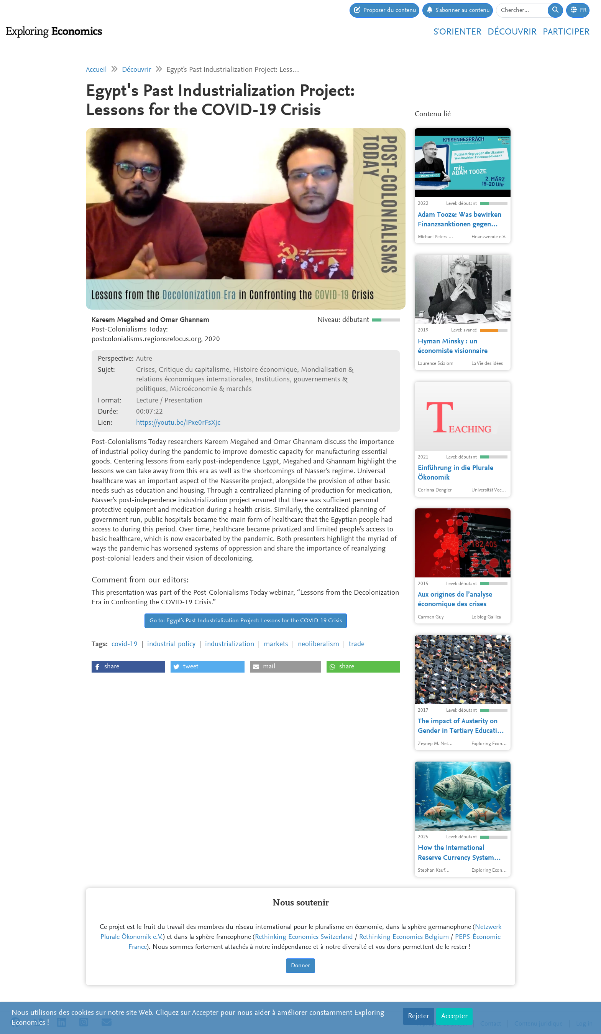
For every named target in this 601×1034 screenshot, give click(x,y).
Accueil (96, 70)
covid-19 (125, 644)
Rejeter (418, 1016)
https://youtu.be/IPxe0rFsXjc (178, 423)
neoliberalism (318, 644)
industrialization (229, 644)
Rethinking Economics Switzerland (304, 937)
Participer (566, 32)
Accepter (454, 1016)
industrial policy (171, 644)
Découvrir (512, 32)
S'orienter (457, 32)
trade (357, 644)
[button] (128, 667)
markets (276, 644)
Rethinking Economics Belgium (404, 937)
